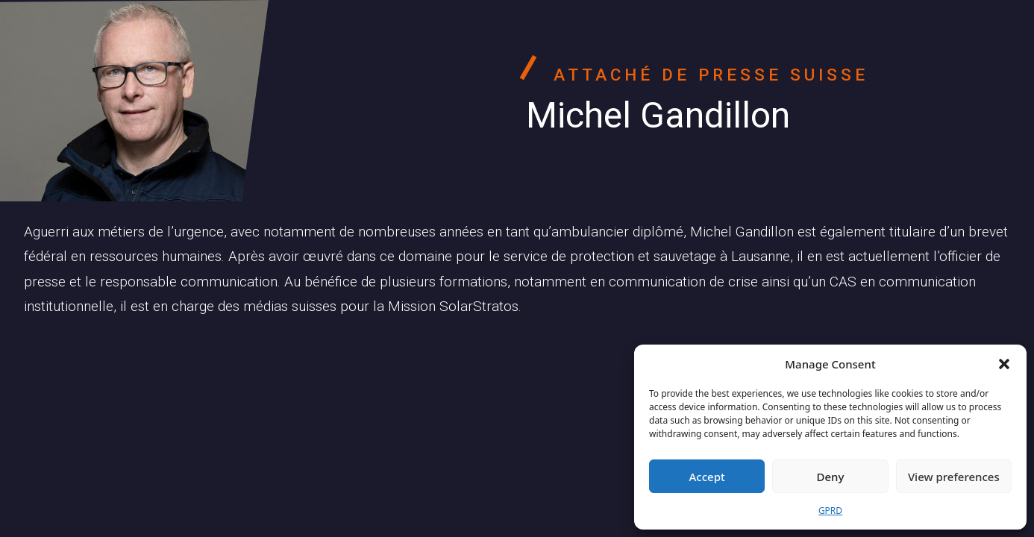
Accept (707, 476)
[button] (1004, 364)
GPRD (830, 510)
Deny (831, 476)
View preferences (954, 476)
